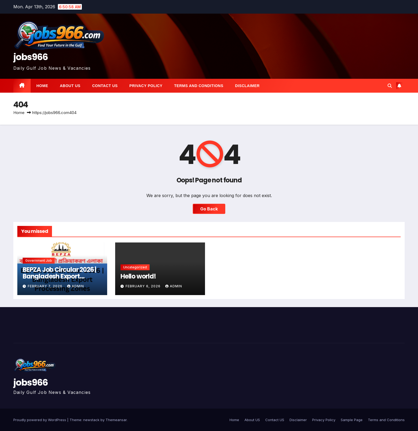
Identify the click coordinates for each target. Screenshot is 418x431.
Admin (75, 286)
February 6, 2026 (144, 286)
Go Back (209, 208)
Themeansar (116, 420)
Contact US (105, 86)
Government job (38, 260)
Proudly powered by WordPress (40, 420)
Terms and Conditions (198, 86)
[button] (390, 85)
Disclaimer (247, 86)
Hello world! (138, 276)
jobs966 (30, 56)
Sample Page (352, 420)
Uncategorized (135, 267)
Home (42, 86)
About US (70, 86)
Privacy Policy (145, 86)
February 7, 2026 (45, 286)
